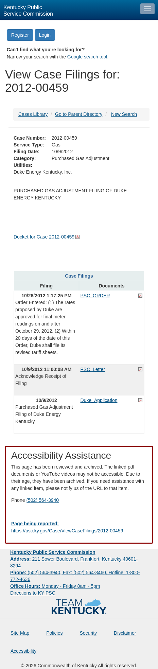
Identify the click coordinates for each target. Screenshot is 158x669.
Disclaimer (125, 633)
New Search (124, 114)
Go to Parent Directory (78, 114)
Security (88, 633)
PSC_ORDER (95, 295)
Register (20, 35)
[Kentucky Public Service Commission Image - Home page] (68, 10)
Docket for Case (44, 237)
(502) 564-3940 (42, 500)
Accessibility (23, 651)
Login (45, 35)
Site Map (20, 633)
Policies (54, 633)
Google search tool (87, 56)
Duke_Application (99, 400)
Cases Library (33, 114)
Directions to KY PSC (32, 593)
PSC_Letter (93, 369)
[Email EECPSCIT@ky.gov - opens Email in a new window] (79, 527)
